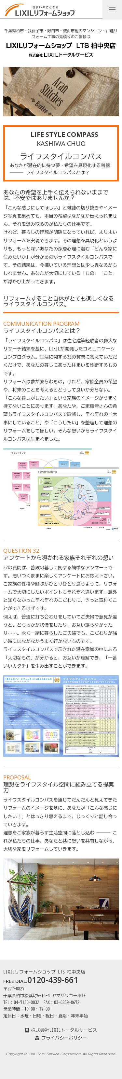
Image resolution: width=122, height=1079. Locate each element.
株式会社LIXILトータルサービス (61, 1030)
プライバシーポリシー (61, 1038)
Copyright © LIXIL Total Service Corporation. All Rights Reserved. (61, 1054)
